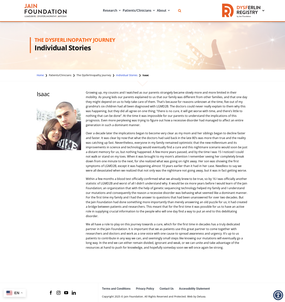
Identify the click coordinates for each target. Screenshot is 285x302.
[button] (278, 295)
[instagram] (59, 293)
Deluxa (201, 296)
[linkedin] (74, 293)
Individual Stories (126, 75)
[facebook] (51, 293)
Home (40, 75)
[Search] (179, 10)
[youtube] (66, 293)
